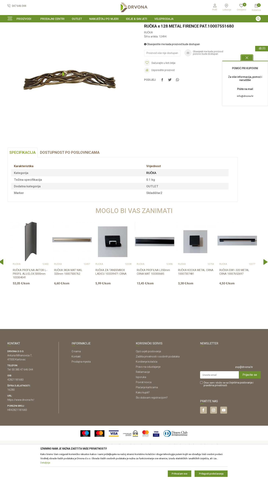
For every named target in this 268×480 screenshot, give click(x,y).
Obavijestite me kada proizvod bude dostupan (172, 66)
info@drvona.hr (245, 96)
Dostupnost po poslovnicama (69, 175)
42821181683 (15, 402)
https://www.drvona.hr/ (20, 422)
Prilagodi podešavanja (211, 473)
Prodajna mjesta (81, 384)
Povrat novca (143, 404)
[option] (134, 26)
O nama (76, 373)
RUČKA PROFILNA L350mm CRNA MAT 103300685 (153, 294)
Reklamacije (143, 394)
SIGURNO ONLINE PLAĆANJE (133, 26)
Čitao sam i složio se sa (228, 406)
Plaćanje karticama (147, 409)
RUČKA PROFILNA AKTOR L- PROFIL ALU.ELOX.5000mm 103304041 (30, 296)
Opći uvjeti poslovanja (148, 373)
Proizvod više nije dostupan (162, 75)
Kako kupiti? (143, 414)
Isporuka (141, 399)
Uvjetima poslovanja (240, 404)
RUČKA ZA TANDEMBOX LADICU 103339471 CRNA (110, 294)
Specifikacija (22, 175)
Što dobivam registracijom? (152, 420)
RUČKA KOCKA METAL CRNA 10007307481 (195, 294)
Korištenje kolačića (146, 384)
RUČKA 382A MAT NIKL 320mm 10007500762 (68, 294)
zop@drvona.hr (244, 389)
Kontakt (76, 378)
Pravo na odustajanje (148, 389)
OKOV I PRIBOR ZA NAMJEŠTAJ (36, 33)
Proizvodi (12, 33)
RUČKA (60, 33)
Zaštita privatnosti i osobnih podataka (158, 378)
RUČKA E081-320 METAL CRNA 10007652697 (234, 294)
